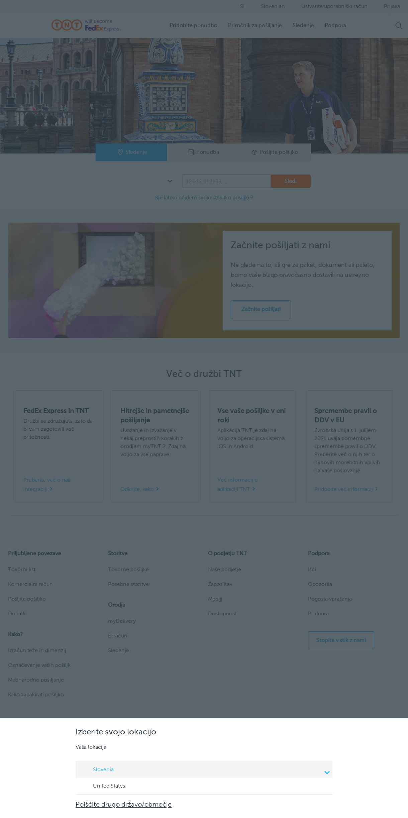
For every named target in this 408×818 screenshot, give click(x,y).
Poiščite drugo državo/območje (124, 805)
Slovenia (205, 770)
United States (102, 786)
